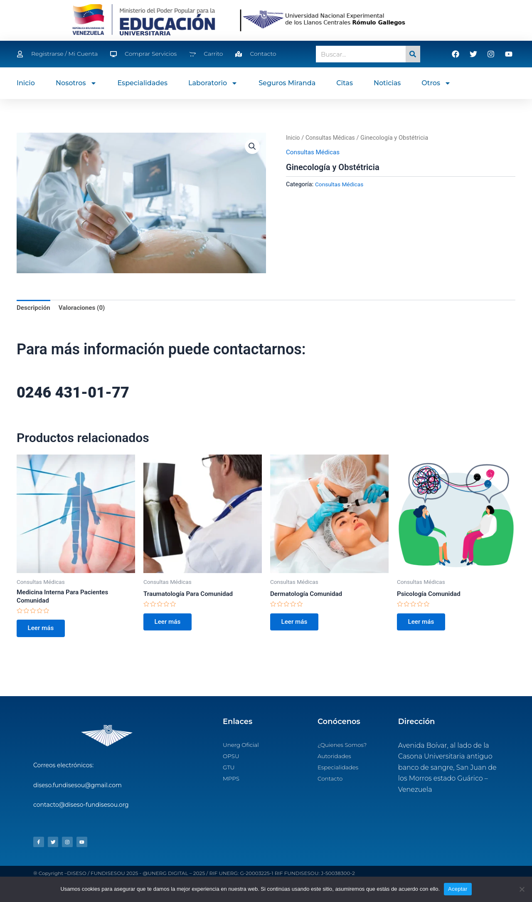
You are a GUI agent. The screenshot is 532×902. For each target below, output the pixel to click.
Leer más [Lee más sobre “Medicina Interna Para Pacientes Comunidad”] (43, 631)
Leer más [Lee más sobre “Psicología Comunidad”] (423, 624)
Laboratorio (213, 83)
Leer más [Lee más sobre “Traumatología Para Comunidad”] (169, 624)
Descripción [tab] (34, 308)
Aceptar (458, 889)
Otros (436, 83)
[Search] (413, 54)
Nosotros (76, 83)
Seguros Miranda (287, 83)
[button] (251, 146)
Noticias (387, 83)
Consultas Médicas (332, 137)
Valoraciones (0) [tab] (84, 308)
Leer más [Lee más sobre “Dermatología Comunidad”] (296, 624)
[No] (521, 889)
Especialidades (143, 83)
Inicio (26, 83)
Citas (344, 83)
